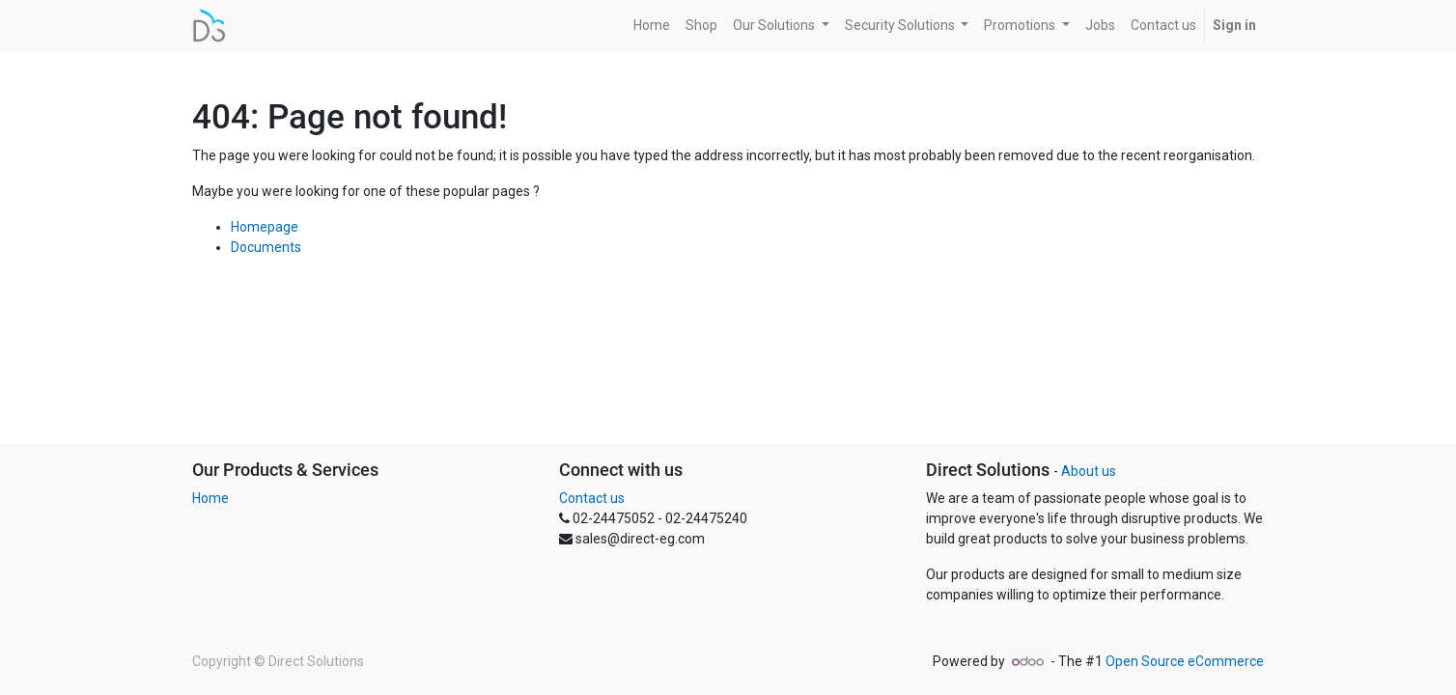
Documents (266, 247)
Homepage (264, 227)
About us (1088, 471)
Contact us (592, 498)
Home (210, 498)
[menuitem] (652, 25)
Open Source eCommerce (1185, 661)
